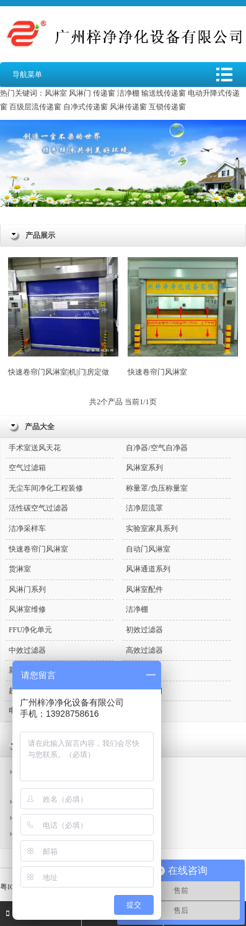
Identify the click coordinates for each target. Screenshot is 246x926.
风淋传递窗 (128, 106)
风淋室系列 (144, 467)
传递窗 (104, 93)
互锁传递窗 (167, 106)
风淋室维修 (27, 609)
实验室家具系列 (152, 528)
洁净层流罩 (144, 508)
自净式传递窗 (85, 106)
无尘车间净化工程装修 (46, 488)
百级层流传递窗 (35, 106)
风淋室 (56, 93)
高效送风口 (144, 690)
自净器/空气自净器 (156, 447)
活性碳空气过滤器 (38, 508)
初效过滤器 (144, 629)
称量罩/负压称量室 (156, 488)
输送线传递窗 (163, 93)
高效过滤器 (144, 650)
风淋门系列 (27, 589)
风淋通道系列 (148, 569)
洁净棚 (128, 93)
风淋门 (80, 93)
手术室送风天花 (35, 447)
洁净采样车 (27, 528)
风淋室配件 (144, 589)
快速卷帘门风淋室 (183, 316)
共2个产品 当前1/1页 (122, 401)
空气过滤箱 (27, 467)
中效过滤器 (27, 650)
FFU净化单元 (30, 629)
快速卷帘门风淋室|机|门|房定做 (63, 316)
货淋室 (20, 569)
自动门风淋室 (148, 549)
